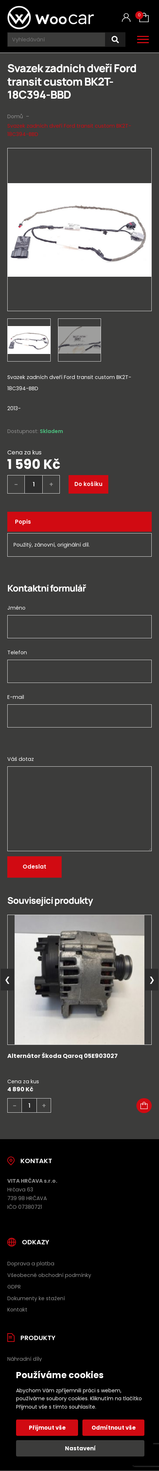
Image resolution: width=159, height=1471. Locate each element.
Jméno (16, 607)
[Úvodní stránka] (50, 17)
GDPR (14, 1286)
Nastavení (80, 1448)
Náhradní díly (24, 1359)
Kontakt (17, 1309)
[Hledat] (115, 39)
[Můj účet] (126, 17)
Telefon (17, 652)
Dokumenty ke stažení (36, 1298)
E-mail (15, 697)
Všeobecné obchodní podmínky (49, 1275)
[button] (144, 1105)
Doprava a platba (30, 1263)
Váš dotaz (20, 759)
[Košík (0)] (144, 17)
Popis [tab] (23, 522)
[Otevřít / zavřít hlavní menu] (143, 39)
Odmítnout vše (114, 1427)
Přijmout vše (47, 1427)
